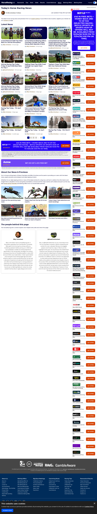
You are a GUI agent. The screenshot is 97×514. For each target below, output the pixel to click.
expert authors (35, 18)
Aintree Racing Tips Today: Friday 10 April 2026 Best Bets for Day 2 (11, 65)
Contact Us (4, 484)
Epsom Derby (36, 486)
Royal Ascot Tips (68, 490)
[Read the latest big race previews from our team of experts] (36, 210)
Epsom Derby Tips (69, 491)
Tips (27, 2)
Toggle (95, 3)
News (59, 2)
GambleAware (71, 469)
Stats (31, 2)
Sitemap (4, 495)
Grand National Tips (69, 493)
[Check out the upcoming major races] (12, 192)
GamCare (65, 469)
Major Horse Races (84, 484)
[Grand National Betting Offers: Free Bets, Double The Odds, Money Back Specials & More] (36, 33)
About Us (4, 481)
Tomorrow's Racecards (85, 482)
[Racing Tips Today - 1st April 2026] (36, 122)
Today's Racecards (84, 481)
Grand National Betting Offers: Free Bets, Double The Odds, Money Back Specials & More (35, 42)
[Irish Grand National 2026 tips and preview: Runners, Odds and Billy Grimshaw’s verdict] (36, 100)
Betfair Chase (52, 482)
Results (42, 2)
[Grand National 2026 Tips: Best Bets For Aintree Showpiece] (12, 33)
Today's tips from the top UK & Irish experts (36, 201)
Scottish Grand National (38, 484)
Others (19, 12)
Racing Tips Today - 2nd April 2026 (11, 131)
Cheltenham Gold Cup (54, 488)
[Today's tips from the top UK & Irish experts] (36, 192)
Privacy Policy (5, 490)
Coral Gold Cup (52, 484)
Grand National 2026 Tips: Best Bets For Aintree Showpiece (12, 41)
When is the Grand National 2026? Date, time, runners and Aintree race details (59, 87)
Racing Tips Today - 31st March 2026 (59, 131)
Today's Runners (84, 486)
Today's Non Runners (85, 488)
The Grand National (37, 482)
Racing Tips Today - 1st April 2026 (34, 131)
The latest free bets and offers (58, 218)
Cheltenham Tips (68, 484)
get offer (90, 55)
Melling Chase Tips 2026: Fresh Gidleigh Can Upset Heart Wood (35, 65)
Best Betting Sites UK (22, 482)
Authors (4, 482)
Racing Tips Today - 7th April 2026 (11, 109)
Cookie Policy (5, 491)
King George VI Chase (54, 486)
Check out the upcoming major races (11, 201)
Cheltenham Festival (38, 481)
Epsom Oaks (36, 488)
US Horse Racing (5, 486)
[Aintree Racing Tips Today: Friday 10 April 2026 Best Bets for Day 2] (12, 56)
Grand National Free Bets (23, 488)
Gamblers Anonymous (80, 469)
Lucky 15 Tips (67, 482)
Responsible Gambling (7, 493)
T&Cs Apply (10, 154)
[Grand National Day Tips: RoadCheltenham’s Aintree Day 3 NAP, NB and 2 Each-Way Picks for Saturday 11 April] (60, 33)
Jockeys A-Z (83, 491)
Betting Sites (78, 2)
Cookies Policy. (89, 506)
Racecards (20, 2)
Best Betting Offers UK (23, 481)
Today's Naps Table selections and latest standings (59, 201)
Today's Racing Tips (69, 481)
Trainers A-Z (83, 493)
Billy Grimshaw (11, 12)
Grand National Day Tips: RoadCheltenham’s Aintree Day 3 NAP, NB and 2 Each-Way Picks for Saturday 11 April (59, 43)
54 (41, 137)
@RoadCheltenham (56, 48)
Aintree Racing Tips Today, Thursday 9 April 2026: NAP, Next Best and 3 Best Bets (10, 87)
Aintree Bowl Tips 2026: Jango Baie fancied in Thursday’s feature (35, 87)
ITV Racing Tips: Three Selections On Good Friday (58, 109)
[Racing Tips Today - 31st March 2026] (60, 122)
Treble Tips (67, 488)
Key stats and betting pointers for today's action (11, 219)
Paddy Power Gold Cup (54, 481)
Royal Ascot (36, 490)
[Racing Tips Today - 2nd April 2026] (12, 122)
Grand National (51, 2)
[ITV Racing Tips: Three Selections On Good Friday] (60, 100)
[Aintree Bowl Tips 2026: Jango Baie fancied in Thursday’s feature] (36, 78)
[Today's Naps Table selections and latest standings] (60, 192)
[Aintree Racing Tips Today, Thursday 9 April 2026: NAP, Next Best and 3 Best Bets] (12, 78)
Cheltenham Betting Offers (24, 493)
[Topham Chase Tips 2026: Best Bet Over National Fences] (60, 56)
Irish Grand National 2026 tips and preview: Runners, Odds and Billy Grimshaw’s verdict (35, 109)
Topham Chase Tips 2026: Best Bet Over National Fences (59, 65)
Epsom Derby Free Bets (23, 490)
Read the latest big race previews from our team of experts (35, 219)
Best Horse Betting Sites (23, 486)
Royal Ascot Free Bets (23, 491)
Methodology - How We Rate (8, 488)
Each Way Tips (68, 486)
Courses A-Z (83, 490)
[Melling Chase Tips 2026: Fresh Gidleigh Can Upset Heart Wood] (36, 56)
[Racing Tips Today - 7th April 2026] (12, 100)
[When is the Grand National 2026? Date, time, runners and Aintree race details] (60, 78)
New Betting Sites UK (22, 484)
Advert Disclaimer (91, 7)
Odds (36, 2)
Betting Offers (67, 2)
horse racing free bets (10, 183)
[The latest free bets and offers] (60, 210)
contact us (6, 20)
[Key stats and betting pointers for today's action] (12, 210)
